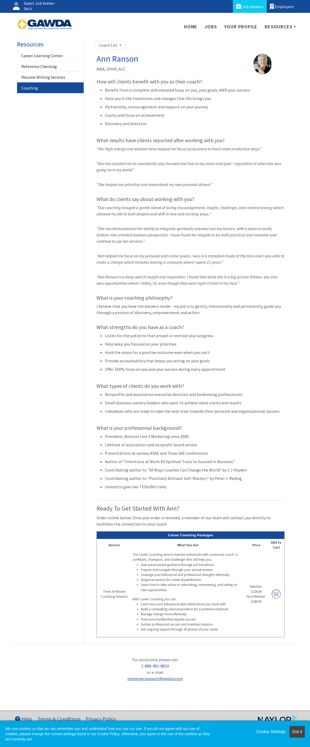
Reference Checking (39, 66)
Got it (297, 731)
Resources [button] (278, 27)
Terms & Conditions (59, 719)
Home (190, 27)
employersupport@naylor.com (155, 678)
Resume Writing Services (43, 77)
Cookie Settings (271, 731)
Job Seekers (250, 6)
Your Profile (241, 27)
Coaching (29, 88)
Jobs (211, 27)
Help (23, 719)
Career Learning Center (42, 55)
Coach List (108, 45)
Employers (282, 6)
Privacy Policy (101, 719)
